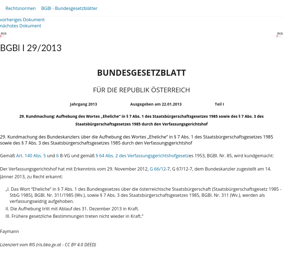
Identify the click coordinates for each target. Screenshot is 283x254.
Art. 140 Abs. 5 (31, 156)
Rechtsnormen (21, 8)
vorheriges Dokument (22, 20)
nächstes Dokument (20, 26)
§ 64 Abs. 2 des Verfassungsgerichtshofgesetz (142, 156)
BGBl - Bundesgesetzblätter (69, 8)
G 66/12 (158, 169)
